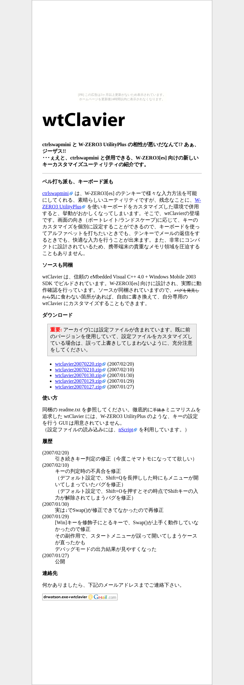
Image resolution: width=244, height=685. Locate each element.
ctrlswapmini (55, 193)
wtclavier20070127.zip (78, 386)
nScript (126, 429)
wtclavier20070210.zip (78, 369)
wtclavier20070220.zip (78, 364)
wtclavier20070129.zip (78, 381)
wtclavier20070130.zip (78, 375)
